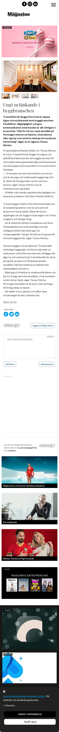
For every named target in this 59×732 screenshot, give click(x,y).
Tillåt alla (30, 722)
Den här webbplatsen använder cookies (24, 696)
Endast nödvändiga (30, 714)
